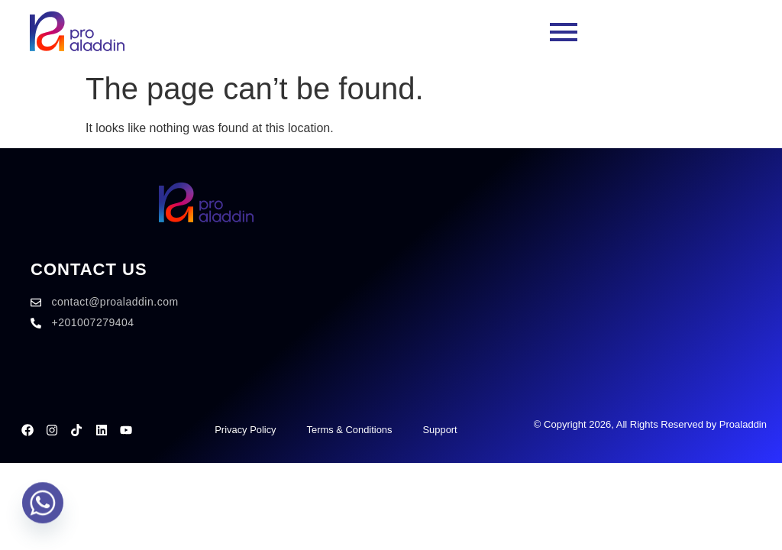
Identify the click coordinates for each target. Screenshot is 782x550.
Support (439, 429)
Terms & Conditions (349, 429)
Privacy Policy (245, 429)
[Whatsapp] (42, 510)
